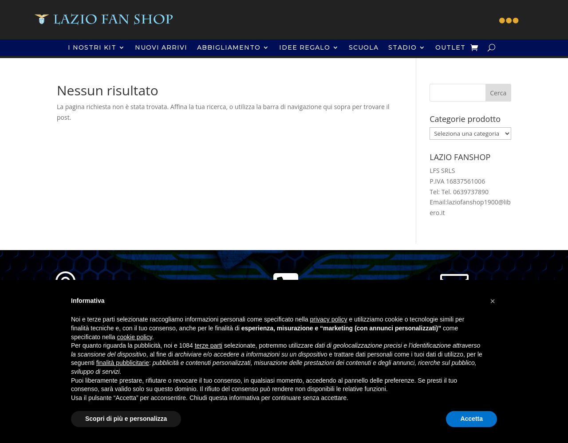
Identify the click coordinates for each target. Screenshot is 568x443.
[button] (492, 301)
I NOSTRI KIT (92, 47)
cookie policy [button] (134, 337)
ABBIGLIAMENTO (228, 47)
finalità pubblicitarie (122, 362)
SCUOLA (364, 47)
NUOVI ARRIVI (161, 47)
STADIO (402, 47)
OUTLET (450, 47)
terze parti (208, 345)
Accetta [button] (471, 418)
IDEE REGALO (304, 47)
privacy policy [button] (328, 319)
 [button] (509, 21)
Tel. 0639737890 (465, 192)
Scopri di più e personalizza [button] (126, 418)
